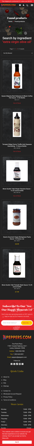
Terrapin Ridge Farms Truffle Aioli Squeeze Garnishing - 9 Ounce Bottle (17, 145)
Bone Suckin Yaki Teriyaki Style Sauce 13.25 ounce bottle (17, 286)
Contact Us (7, 391)
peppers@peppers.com (19, 357)
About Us (6, 377)
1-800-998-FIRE (20, 351)
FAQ (4, 383)
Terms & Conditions (9, 400)
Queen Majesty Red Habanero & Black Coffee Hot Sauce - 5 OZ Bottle (17, 97)
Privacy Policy (7, 397)
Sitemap (6, 386)
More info (5, 438)
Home (10, 21)
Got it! (17, 442)
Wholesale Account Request (12, 394)
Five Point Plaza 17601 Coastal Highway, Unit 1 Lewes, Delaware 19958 (17, 346)
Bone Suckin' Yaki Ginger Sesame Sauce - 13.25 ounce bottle (17, 189)
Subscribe (27, 323)
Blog (4, 380)
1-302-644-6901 (18, 354)
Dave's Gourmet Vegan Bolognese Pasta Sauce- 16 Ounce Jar (17, 238)
